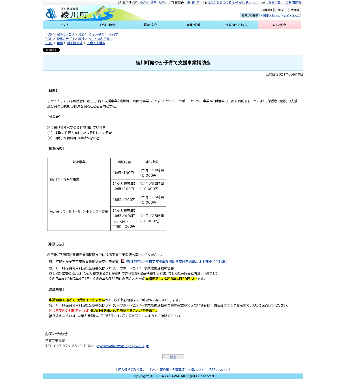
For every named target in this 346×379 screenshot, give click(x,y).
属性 (81, 38)
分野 (81, 34)
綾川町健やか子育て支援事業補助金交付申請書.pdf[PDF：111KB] (176, 261)
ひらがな (239, 2)
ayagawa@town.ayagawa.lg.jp (123, 346)
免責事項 (178, 369)
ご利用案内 (293, 2)
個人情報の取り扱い (131, 369)
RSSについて (218, 369)
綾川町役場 (75, 43)
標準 (153, 2)
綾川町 (80, 13)
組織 (60, 43)
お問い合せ (275, 16)
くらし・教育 (97, 34)
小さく (144, 2)
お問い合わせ (197, 369)
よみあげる (273, 2)
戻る (173, 356)
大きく (162, 2)
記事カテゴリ (65, 34)
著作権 (164, 369)
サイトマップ (295, 16)
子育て (113, 34)
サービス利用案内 (101, 38)
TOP (49, 34)
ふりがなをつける (219, 2)
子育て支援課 (96, 43)
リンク (153, 369)
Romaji (252, 2)
